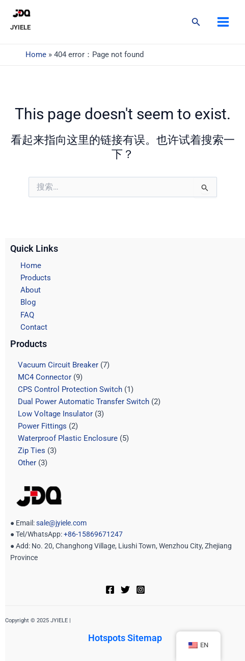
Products (35, 277)
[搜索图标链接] (196, 22)
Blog (28, 302)
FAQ (27, 315)
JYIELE (20, 27)
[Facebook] (110, 589)
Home (35, 54)
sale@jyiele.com (61, 523)
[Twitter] (125, 589)
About (30, 290)
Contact (33, 327)
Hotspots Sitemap (125, 637)
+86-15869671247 (92, 534)
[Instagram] (140, 589)
